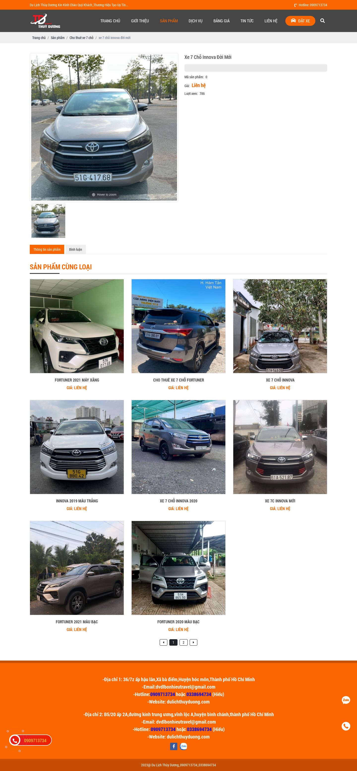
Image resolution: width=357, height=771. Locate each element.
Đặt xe (300, 21)
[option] (104, 127)
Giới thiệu (140, 21)
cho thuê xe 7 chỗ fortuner (178, 380)
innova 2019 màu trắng (77, 500)
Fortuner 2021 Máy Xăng (77, 380)
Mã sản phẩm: (194, 76)
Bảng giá (221, 21)
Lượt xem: (191, 93)
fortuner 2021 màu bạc (77, 621)
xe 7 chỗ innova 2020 (178, 500)
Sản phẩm (169, 21)
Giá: (187, 85)
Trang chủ (110, 21)
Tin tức (247, 21)
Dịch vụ (196, 21)
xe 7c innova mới (280, 500)
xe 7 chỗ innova (280, 380)
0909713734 (162, 694)
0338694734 (198, 694)
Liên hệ (271, 21)
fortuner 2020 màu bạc (178, 621)
